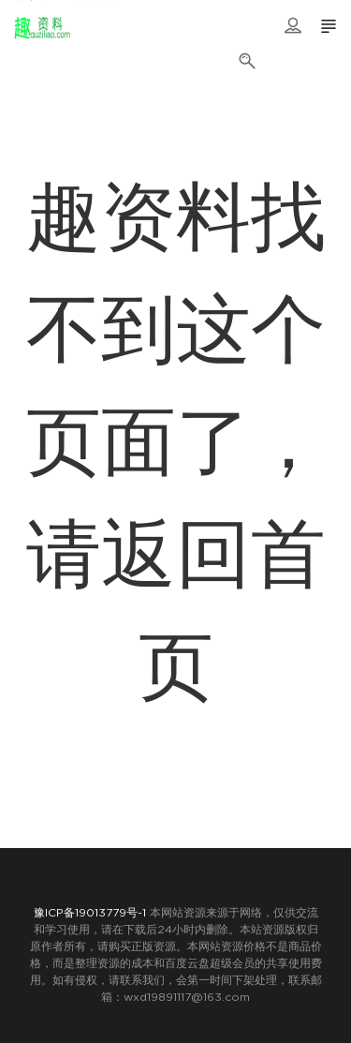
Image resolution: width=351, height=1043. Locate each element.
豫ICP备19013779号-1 (90, 912)
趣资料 (42, 28)
